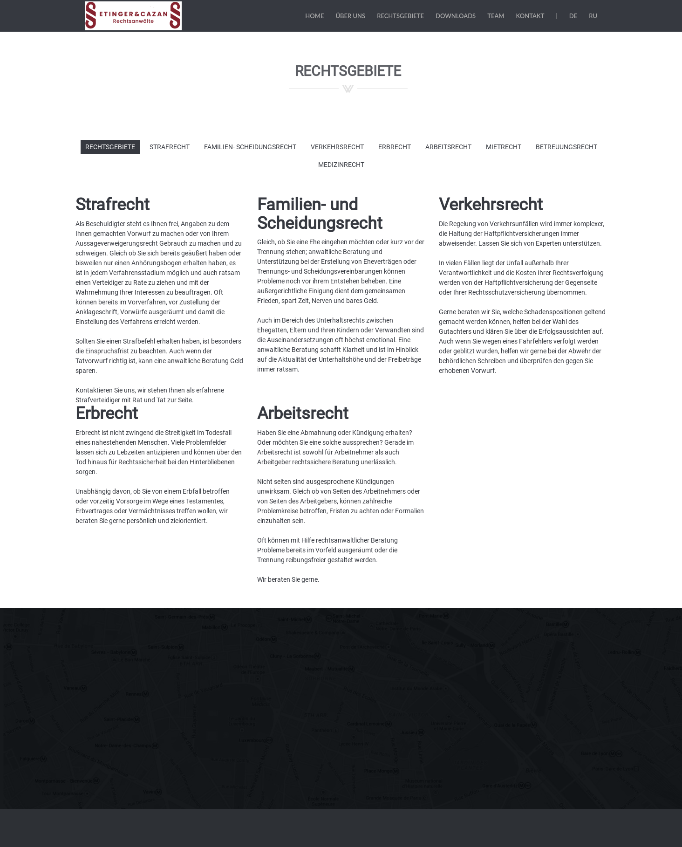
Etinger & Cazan (134, 16)
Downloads (456, 16)
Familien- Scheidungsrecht (250, 147)
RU (593, 16)
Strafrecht (170, 147)
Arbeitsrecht (448, 147)
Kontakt (530, 16)
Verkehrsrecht (337, 147)
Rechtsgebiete (400, 16)
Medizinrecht (341, 164)
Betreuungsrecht (566, 147)
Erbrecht (394, 147)
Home (314, 16)
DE (573, 16)
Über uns (350, 16)
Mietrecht (503, 147)
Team (495, 16)
